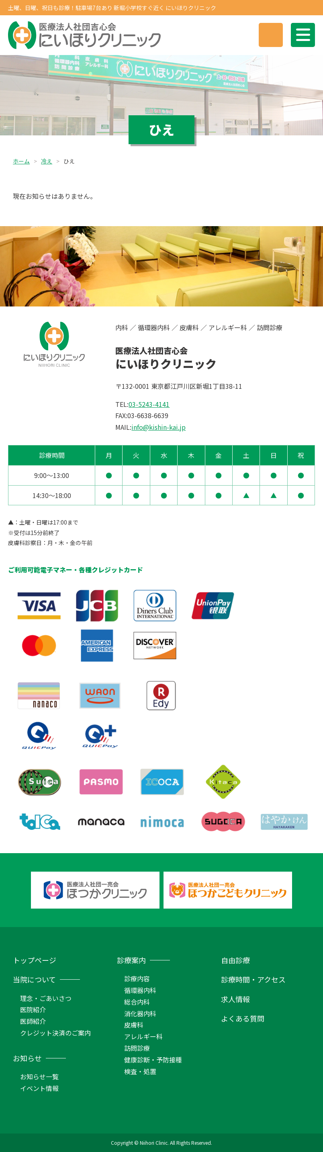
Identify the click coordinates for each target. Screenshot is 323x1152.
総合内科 (137, 1002)
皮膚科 (133, 1024)
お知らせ (27, 1058)
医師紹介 (33, 1021)
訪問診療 (137, 1048)
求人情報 (235, 999)
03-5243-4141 (149, 404)
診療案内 (131, 960)
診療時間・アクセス (253, 979)
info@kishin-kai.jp (158, 427)
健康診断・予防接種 (153, 1059)
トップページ (34, 960)
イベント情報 (39, 1088)
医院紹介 (33, 1009)
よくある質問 (242, 1018)
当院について (34, 979)
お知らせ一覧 (39, 1076)
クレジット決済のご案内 (55, 1033)
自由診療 (235, 960)
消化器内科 (140, 1013)
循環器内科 (140, 990)
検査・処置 (140, 1071)
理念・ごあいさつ (46, 998)
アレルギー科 (143, 1036)
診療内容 (137, 978)
